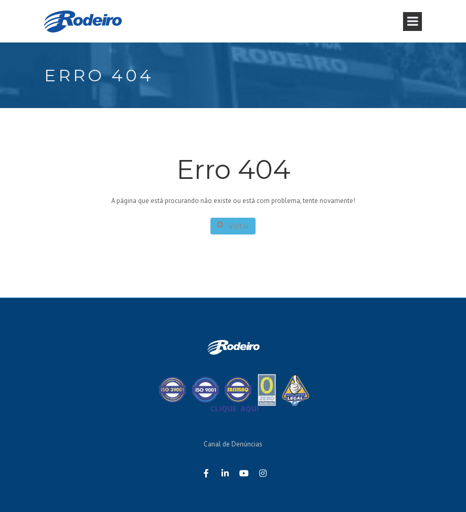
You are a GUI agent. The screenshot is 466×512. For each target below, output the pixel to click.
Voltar (233, 226)
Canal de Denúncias (233, 444)
